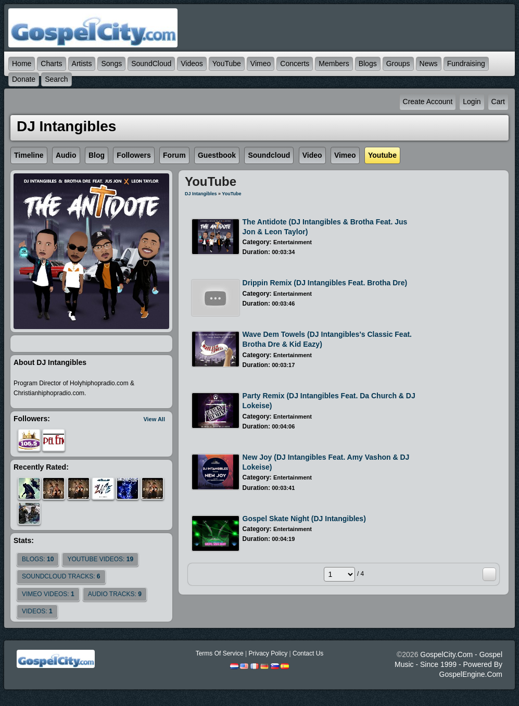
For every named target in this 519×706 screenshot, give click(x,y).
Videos (192, 63)
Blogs (368, 63)
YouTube (226, 63)
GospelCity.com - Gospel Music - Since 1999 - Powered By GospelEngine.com (448, 664)
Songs (111, 63)
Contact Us (308, 653)
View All (154, 419)
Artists (82, 63)
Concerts (294, 63)
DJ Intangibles (201, 193)
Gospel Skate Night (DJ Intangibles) (304, 518)
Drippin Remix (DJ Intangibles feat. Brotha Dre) (325, 283)
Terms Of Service (220, 653)
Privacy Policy (267, 653)
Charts (51, 63)
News (429, 63)
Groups (398, 63)
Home (21, 63)
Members (334, 63)
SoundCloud (151, 63)
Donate (23, 79)
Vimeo (260, 63)
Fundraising (466, 63)
